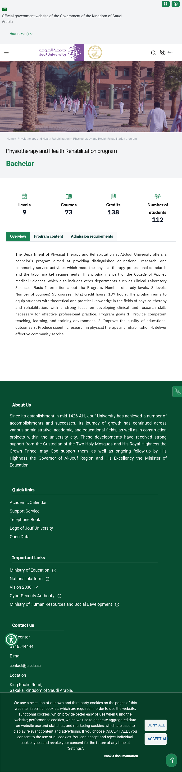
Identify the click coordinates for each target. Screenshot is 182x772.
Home (10, 138)
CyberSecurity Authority (32, 595)
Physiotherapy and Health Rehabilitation (44, 138)
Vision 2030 (21, 587)
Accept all (157, 739)
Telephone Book (25, 519)
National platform (26, 578)
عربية (170, 52)
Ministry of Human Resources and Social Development (61, 604)
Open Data (20, 536)
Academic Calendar (28, 502)
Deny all (156, 725)
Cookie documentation (121, 756)
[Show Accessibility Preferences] (11, 639)
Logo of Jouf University (31, 528)
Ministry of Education (29, 570)
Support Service (25, 511)
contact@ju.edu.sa (25, 665)
